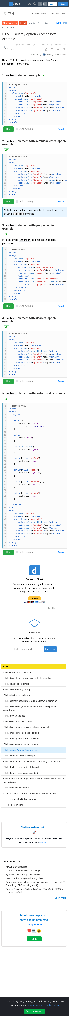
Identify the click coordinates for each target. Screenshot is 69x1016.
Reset (61, 129)
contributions (43, 45)
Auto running (26, 129)
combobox (44, 23)
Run (8, 129)
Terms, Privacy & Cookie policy (43, 1005)
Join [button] (63, 4)
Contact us (44, 842)
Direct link (52, 608)
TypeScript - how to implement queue (23, 874)
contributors (25, 45)
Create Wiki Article (57, 13)
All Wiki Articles (39, 13)
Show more (60, 897)
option (33, 23)
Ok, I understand (34, 1011)
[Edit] (58, 23)
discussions (61, 45)
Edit (44, 75)
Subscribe (50, 649)
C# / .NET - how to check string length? (23, 870)
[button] (29, 3)
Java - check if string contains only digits (24, 878)
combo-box (9, 27)
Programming (10, 23)
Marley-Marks (53, 54)
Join (34, 938)
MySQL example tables (16, 867)
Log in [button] (53, 4)
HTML (23, 23)
